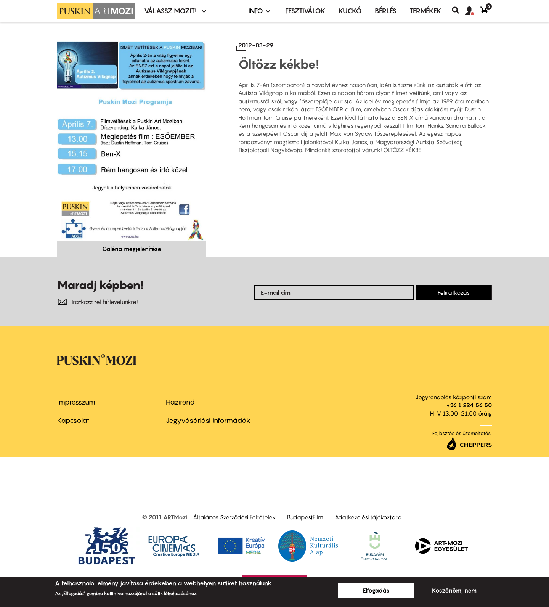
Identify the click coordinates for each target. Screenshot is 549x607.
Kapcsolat (73, 420)
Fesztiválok (305, 11)
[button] (472, 11)
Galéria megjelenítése (131, 248)
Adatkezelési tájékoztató (368, 517)
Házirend (180, 402)
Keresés (458, 10)
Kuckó (350, 11)
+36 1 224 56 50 (469, 404)
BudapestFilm (305, 517)
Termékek (425, 11)
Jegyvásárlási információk (208, 420)
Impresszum (76, 402)
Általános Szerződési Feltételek (234, 517)
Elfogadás (376, 590)
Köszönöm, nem (454, 590)
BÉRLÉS (385, 11)
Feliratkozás (454, 292)
